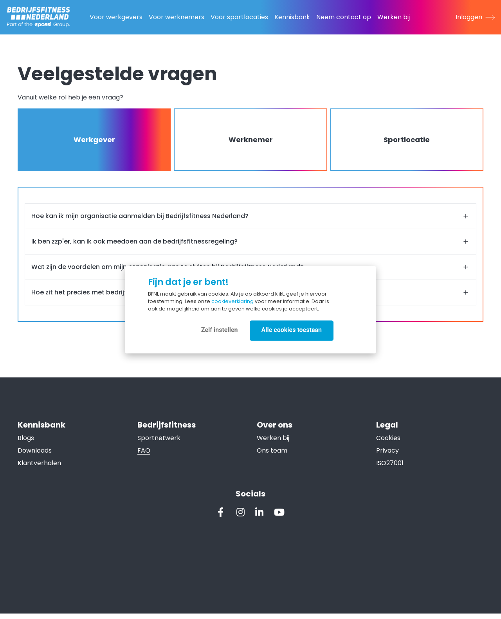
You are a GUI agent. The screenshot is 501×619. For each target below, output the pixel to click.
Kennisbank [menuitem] (292, 17)
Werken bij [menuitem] (393, 17)
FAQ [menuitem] (144, 454)
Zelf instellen (219, 330)
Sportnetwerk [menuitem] (159, 441)
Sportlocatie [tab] (406, 141)
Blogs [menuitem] (27, 441)
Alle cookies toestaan (291, 330)
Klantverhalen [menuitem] (40, 466)
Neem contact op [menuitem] (343, 17)
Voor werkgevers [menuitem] (116, 17)
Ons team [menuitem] (272, 454)
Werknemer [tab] (250, 141)
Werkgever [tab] (95, 141)
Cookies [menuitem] (388, 441)
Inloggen (475, 17)
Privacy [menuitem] (387, 454)
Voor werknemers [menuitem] (176, 17)
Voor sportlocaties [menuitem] (239, 17)
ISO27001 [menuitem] (389, 466)
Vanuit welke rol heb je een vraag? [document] (71, 98)
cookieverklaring (232, 301)
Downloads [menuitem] (36, 454)
